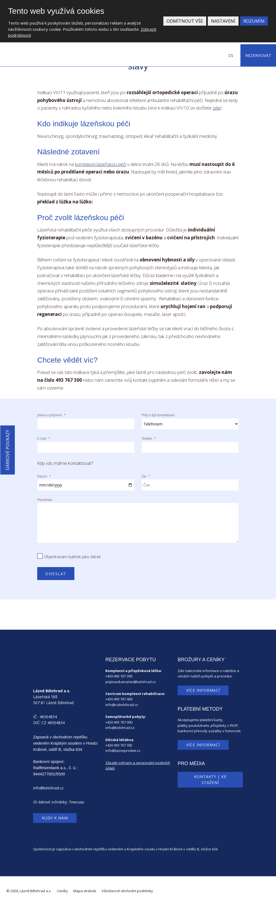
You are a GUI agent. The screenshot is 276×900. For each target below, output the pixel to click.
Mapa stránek (84, 887)
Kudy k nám (55, 814)
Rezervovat (258, 55)
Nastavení (223, 21)
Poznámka (44, 496)
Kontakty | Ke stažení (210, 776)
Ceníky (62, 887)
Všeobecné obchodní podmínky (127, 887)
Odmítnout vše (185, 21)
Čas (146, 474)
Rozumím (254, 21)
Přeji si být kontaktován (158, 415)
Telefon (149, 437)
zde (216, 108)
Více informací (203, 686)
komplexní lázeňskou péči (100, 164)
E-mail (43, 437)
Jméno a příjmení (51, 415)
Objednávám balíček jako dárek (72, 553)
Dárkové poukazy (8, 450)
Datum (44, 474)
